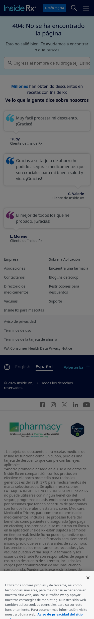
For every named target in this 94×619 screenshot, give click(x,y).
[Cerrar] (87, 582)
